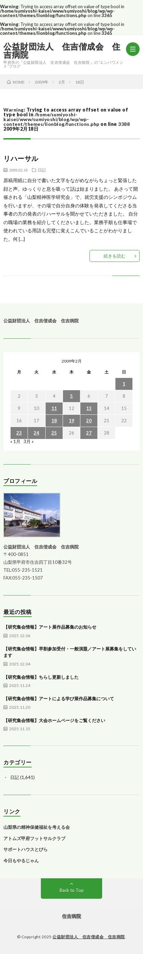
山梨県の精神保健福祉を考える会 (36, 827)
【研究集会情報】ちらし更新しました (41, 677)
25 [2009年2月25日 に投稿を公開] (54, 433)
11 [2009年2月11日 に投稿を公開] (54, 408)
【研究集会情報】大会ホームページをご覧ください (54, 720)
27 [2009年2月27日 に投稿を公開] (89, 433)
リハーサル (20, 158)
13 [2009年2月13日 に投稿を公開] (89, 408)
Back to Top (72, 890)
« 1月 (15, 441)
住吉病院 (71, 916)
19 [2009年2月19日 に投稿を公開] (71, 420)
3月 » (28, 441)
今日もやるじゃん (21, 860)
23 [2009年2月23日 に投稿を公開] (19, 433)
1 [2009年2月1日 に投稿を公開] (124, 383)
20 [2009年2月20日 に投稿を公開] (89, 420)
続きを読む (115, 256)
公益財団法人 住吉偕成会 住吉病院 (61, 50)
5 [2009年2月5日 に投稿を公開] (71, 396)
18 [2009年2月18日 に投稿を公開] (54, 420)
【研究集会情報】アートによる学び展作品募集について (58, 698)
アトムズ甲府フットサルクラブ (34, 838)
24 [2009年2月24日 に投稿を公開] (36, 433)
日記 (42, 170)
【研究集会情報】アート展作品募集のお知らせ (49, 627)
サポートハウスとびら (25, 849)
